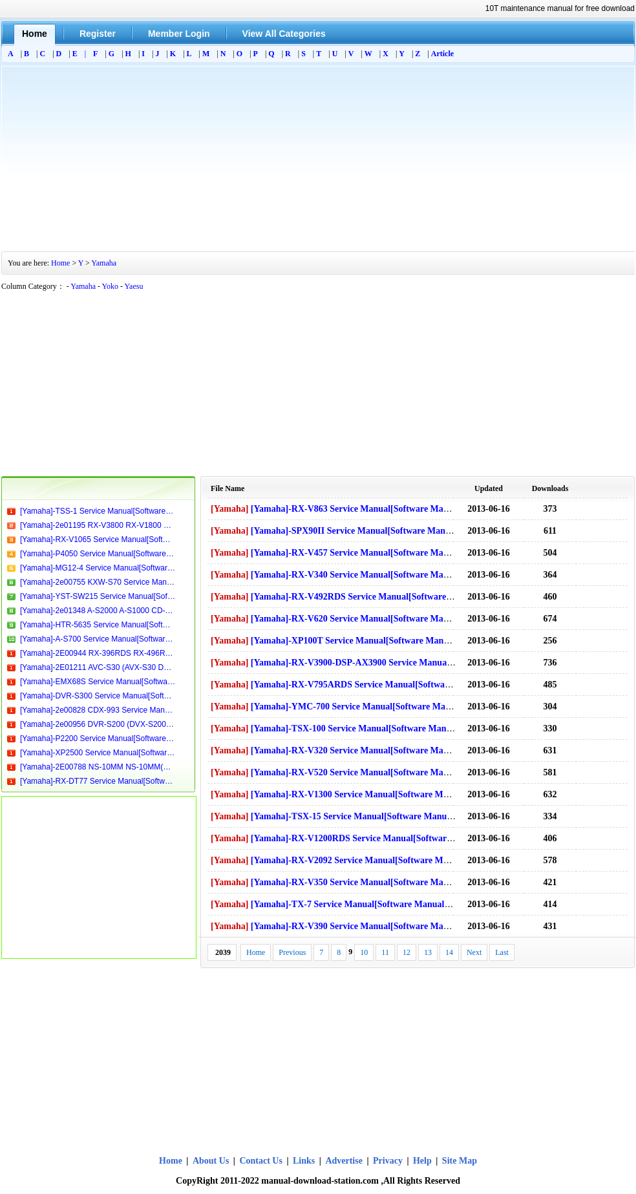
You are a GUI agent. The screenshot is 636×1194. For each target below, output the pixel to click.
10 (364, 952)
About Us (212, 1161)
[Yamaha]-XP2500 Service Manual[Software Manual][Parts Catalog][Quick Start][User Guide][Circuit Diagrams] (97, 752)
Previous (292, 952)
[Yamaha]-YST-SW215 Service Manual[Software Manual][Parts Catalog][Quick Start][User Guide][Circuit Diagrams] (97, 596)
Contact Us (260, 1161)
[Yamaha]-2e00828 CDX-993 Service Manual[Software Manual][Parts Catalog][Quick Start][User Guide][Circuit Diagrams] (97, 710)
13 (428, 952)
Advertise (344, 1161)
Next (474, 952)
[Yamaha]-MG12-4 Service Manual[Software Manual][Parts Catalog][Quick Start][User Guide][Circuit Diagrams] (97, 567)
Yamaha (103, 262)
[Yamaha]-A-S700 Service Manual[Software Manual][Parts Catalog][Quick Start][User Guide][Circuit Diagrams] (97, 639)
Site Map (459, 1161)
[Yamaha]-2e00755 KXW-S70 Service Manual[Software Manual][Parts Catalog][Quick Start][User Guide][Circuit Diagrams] (97, 582)
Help (422, 1161)
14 (449, 952)
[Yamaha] (229, 509)
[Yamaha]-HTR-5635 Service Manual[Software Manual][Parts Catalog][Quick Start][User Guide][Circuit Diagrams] (97, 624)
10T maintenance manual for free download (560, 8)
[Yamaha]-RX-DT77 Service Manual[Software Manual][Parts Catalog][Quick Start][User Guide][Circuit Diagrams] (97, 781)
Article (442, 53)
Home (60, 262)
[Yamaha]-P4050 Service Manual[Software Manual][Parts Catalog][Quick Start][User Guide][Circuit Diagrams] (97, 553)
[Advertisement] (318, 157)
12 (406, 952)
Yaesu (134, 286)
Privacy (388, 1161)
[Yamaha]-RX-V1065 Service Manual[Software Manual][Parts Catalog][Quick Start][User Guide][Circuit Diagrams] (97, 539)
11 (385, 952)
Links (304, 1161)
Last (502, 952)
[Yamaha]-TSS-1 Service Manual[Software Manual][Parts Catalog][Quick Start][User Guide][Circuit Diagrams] (97, 511)
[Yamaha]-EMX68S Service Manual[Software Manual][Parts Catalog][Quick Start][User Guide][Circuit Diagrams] (97, 681)
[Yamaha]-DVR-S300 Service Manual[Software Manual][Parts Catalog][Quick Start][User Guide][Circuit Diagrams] (97, 695)
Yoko (110, 286)
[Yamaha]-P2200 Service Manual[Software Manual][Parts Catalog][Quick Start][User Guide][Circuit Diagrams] (97, 738)
